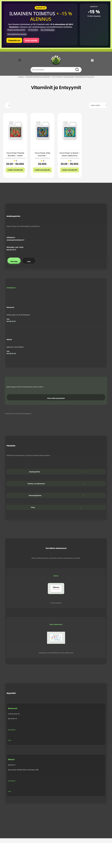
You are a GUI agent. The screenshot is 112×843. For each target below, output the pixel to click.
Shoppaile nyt (14, 40)
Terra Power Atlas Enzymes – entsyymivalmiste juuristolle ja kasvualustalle (42, 163)
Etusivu (21, 81)
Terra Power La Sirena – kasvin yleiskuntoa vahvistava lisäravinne (69, 160)
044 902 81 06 (11, 358)
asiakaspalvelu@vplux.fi (15, 245)
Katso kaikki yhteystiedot (56, 403)
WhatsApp (14, 266)
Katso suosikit (31, 40)
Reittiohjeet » (12, 734)
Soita (29, 266)
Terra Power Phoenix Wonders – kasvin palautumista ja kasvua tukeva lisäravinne (15, 161)
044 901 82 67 (11, 254)
